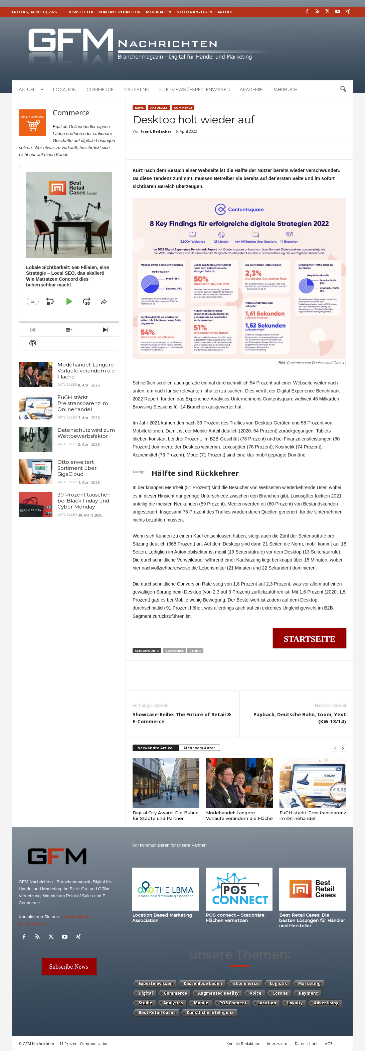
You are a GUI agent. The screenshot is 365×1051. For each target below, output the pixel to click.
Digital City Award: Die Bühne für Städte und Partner (166, 815)
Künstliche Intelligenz (210, 1012)
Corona (280, 993)
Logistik (278, 983)
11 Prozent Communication (84, 1043)
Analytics (173, 1003)
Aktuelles (159, 107)
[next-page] (343, 748)
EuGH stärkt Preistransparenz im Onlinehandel (313, 815)
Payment (308, 993)
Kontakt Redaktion (120, 11)
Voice (255, 993)
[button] (343, 89)
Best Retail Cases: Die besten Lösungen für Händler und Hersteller (312, 920)
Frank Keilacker (156, 131)
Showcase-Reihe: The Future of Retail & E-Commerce (182, 718)
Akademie (251, 89)
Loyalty (295, 1003)
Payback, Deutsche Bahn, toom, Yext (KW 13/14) (299, 718)
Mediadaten (158, 11)
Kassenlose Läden (203, 983)
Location (64, 89)
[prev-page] (335, 748)
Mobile (201, 1003)
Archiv (224, 11)
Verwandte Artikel (156, 747)
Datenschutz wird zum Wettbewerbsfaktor (86, 433)
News (139, 107)
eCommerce (246, 983)
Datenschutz (306, 1043)
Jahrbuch (285, 89)
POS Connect (232, 1003)
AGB (329, 1043)
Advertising (326, 1003)
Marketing (136, 89)
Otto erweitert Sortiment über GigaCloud (77, 468)
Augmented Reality (218, 993)
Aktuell (31, 89)
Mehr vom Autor (199, 747)
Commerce (100, 89)
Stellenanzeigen (194, 11)
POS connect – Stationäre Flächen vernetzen (235, 917)
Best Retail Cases (157, 1012)
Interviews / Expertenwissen (194, 89)
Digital (146, 993)
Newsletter (81, 11)
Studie (195, 651)
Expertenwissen (156, 983)
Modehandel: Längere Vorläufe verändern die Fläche (239, 815)
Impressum (277, 1043)
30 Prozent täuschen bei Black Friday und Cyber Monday (84, 500)
